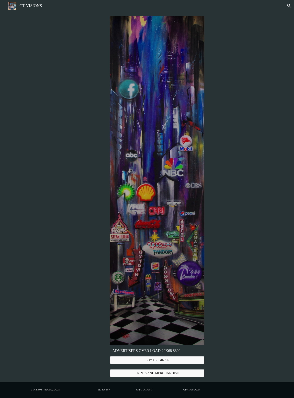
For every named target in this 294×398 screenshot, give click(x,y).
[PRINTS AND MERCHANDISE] (157, 373)
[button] (289, 6)
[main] (157, 350)
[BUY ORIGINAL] (157, 360)
